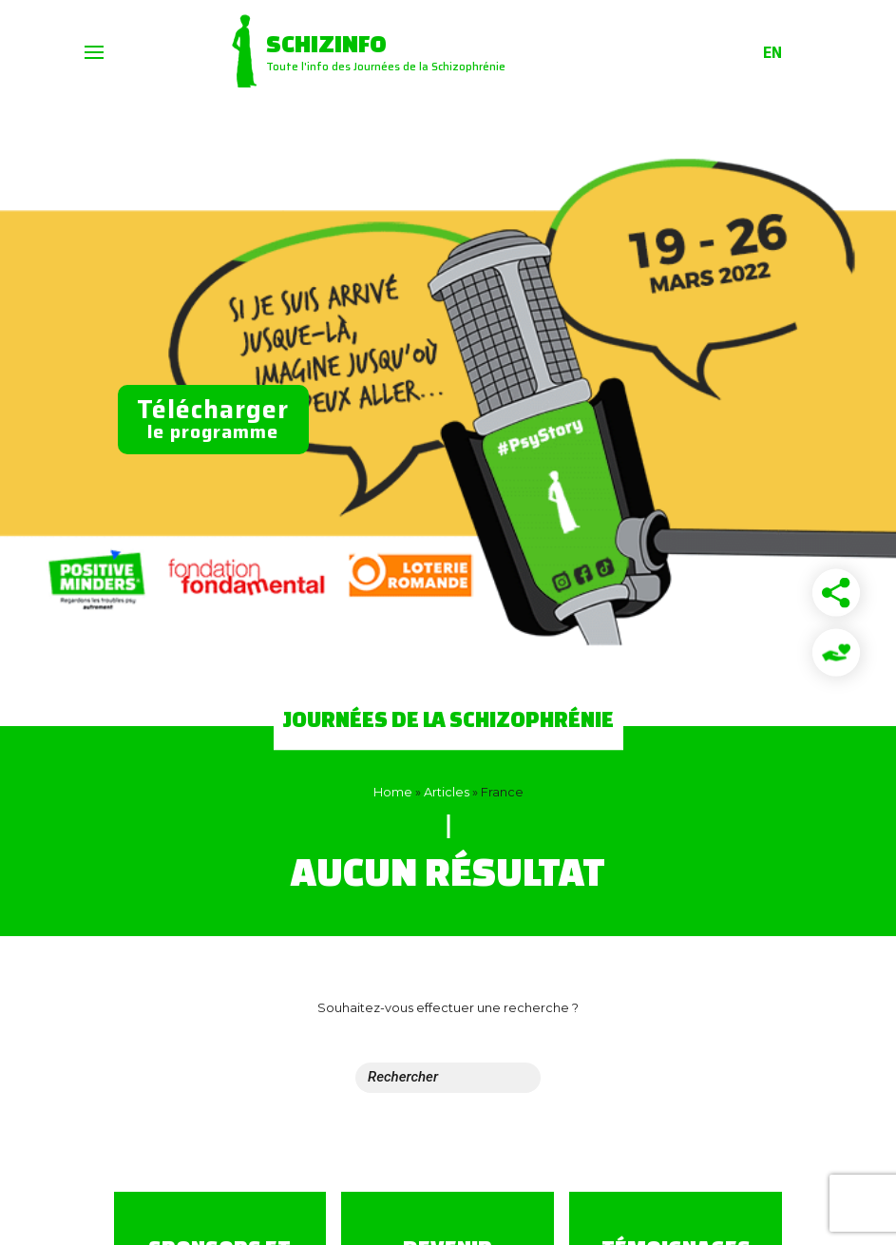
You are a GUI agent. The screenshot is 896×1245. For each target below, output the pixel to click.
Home (392, 792)
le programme (213, 418)
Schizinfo (326, 43)
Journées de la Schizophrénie (448, 719)
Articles (446, 792)
